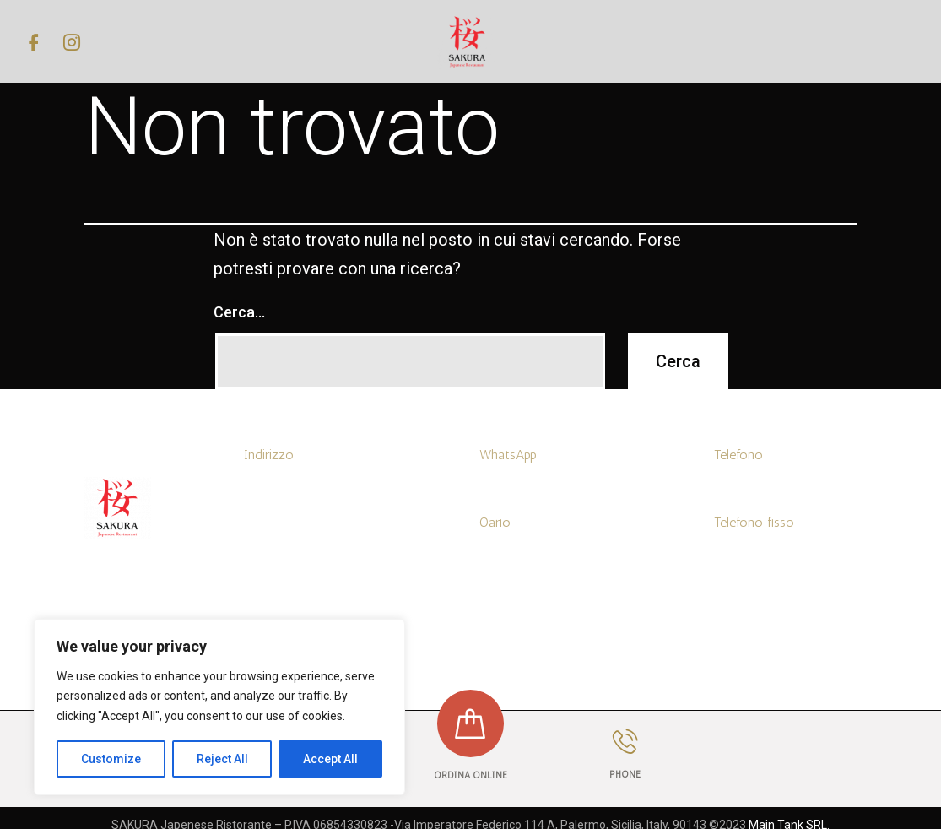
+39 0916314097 (758, 556)
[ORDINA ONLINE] (470, 723)
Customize (111, 759)
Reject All (222, 759)
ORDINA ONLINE (470, 775)
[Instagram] (71, 41)
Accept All (330, 759)
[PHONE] (625, 742)
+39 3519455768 (521, 488)
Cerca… (239, 312)
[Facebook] (33, 41)
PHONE (625, 774)
